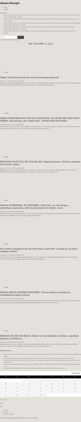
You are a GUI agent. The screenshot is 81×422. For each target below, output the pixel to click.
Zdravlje (6, 9)
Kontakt (6, 410)
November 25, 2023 (5, 81)
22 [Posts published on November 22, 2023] (29, 391)
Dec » (5, 399)
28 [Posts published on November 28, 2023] (17, 395)
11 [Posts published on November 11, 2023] (63, 384)
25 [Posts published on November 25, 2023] (63, 391)
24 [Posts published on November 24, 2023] (52, 391)
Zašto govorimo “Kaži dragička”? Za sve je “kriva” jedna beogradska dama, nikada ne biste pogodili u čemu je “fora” (35, 368)
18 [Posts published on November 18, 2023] (63, 387)
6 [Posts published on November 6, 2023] (5, 384)
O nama (6, 412)
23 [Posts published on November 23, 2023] (40, 391)
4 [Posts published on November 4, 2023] (63, 380)
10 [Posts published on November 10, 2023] (52, 384)
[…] (54, 85)
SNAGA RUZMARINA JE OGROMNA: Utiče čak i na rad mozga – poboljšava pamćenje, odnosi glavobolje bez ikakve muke (34, 206)
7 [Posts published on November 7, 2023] (17, 384)
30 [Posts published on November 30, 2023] (40, 395)
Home (5, 7)
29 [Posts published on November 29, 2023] (29, 395)
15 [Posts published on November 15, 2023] (29, 387)
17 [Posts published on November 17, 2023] (52, 387)
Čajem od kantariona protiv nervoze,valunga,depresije (29, 77)
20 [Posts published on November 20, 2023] (5, 391)
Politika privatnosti (9, 414)
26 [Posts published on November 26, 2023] (75, 391)
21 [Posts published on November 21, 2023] (17, 391)
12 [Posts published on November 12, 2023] (75, 384)
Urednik (13, 81)
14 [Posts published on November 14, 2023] (17, 387)
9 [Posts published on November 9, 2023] (40, 384)
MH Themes (34, 418)
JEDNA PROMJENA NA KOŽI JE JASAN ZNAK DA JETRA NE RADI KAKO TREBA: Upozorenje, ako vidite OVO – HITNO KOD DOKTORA (40, 119)
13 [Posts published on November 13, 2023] (5, 387)
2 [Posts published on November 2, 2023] (40, 380)
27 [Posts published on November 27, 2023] (5, 395)
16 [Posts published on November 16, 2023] (40, 387)
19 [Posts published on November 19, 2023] (75, 387)
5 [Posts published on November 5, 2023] (75, 380)
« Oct (1, 399)
